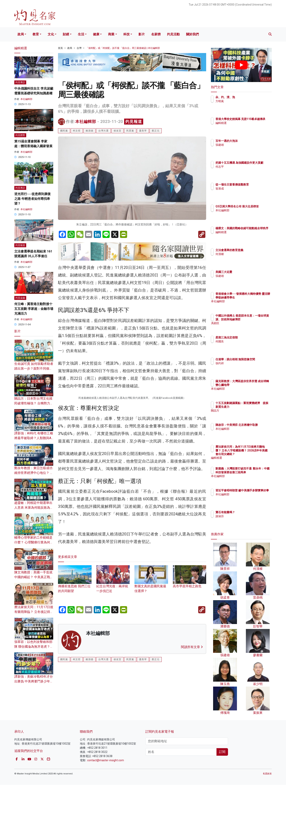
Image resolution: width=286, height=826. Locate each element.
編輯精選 (244, 126)
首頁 (60, 48)
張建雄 (243, 144)
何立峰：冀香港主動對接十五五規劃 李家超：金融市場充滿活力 (33, 308)
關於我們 (192, 34)
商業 (111, 34)
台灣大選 (103, 130)
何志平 (243, 170)
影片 (141, 34)
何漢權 (243, 254)
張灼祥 (243, 366)
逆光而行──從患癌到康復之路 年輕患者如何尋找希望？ (32, 198)
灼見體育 (20, 135)
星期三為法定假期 (250, 337)
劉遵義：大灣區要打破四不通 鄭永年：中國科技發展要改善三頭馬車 (254, 472)
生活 (81, 34)
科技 (126, 34)
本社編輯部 (85, 121)
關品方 (243, 414)
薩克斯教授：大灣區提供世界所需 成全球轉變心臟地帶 (254, 385)
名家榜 (156, 34)
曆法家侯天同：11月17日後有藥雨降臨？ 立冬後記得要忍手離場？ (33, 611)
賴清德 (89, 130)
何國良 (243, 341)
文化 (51, 34)
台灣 (79, 48)
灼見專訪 (20, 82)
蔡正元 (155, 130)
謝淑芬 (243, 516)
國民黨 (64, 130)
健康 (96, 34)
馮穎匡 (243, 326)
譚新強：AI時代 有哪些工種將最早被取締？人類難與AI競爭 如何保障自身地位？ (33, 438)
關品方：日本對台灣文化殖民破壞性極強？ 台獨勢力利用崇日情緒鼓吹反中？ (33, 403)
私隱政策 (267, 814)
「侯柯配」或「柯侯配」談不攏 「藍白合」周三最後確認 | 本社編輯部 (123, 48)
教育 (36, 34)
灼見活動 (173, 34)
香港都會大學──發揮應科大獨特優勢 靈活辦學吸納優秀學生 (254, 297)
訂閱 (222, 793)
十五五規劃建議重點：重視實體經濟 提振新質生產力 (254, 406)
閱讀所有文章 (192, 732)
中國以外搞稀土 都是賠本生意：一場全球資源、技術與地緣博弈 (254, 319)
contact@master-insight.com (105, 801)
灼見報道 (133, 121)
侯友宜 (117, 130)
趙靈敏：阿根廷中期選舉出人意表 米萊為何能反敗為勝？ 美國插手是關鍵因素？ (33, 507)
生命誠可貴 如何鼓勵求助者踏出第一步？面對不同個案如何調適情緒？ (33, 368)
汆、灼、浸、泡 (248, 97)
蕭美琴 (143, 130)
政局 (20, 34)
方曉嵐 (243, 101)
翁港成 (243, 192)
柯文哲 (77, 130)
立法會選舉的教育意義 (253, 250)
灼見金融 (20, 298)
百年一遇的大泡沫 (250, 140)
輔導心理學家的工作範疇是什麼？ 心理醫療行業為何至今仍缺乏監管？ (33, 542)
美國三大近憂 (247, 271)
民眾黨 (130, 130)
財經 (66, 34)
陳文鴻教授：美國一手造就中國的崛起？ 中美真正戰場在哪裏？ (33, 577)
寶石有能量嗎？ (248, 512)
